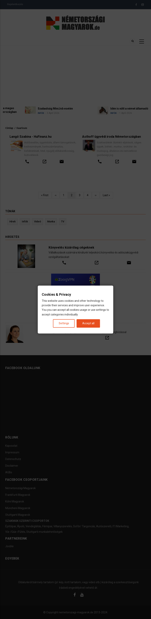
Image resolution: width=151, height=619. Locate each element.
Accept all (88, 323)
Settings (64, 323)
